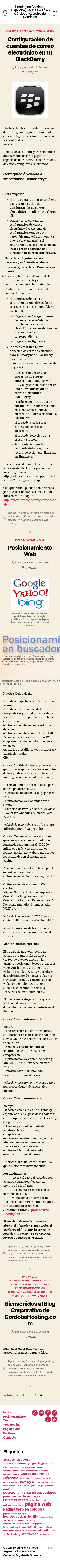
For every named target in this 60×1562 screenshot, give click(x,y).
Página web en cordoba (35, 1364)
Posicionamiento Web (30, 551)
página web (14, 1253)
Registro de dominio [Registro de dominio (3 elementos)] (17, 1516)
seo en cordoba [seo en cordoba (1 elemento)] (46, 1517)
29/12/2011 (32, 72)
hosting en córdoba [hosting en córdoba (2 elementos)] (43, 1482)
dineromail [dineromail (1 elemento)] (24, 1479)
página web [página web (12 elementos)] (38, 1504)
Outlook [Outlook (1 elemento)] (26, 1486)
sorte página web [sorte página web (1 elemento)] (37, 1524)
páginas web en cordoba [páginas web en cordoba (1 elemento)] (13, 1505)
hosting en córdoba (32, 519)
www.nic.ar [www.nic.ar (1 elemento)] (44, 1535)
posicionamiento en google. (23, 1372)
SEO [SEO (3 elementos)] (35, 1516)
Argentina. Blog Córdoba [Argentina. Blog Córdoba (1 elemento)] (13, 1467)
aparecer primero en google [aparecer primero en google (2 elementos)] (19, 1463)
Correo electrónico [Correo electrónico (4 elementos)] (35, 1474)
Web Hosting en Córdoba (32, 1375)
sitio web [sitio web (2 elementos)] (20, 1520)
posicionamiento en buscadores (26, 1368)
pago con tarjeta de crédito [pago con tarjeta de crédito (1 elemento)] (42, 1486)
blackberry (14, 512)
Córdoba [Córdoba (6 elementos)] (10, 1478)
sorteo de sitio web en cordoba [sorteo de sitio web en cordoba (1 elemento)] (16, 1524)
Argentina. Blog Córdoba (22, 1361)
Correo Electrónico (20, 31)
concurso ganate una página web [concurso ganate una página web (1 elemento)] (34, 1471)
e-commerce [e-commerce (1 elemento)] (36, 1479)
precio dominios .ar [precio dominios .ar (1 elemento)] (38, 1500)
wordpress (40, 1295)
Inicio (6, 1412)
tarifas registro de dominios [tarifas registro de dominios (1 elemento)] (14, 1527)
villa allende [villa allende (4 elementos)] (46, 1530)
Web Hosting (45, 31)
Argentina (36, 1246)
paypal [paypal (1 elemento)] (5, 1489)
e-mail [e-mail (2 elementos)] (46, 1478)
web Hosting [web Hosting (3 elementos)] (11, 1534)
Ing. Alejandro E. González (34, 67)
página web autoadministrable (29, 1280)
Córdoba (45, 1249)
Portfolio (9, 1433)
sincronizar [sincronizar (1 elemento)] (8, 1520)
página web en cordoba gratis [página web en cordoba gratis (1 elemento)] (15, 1514)
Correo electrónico (34, 516)
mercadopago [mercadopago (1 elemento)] (9, 1486)
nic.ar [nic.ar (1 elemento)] (18, 1486)
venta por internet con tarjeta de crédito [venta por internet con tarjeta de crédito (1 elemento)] (19, 1531)
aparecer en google (19, 1246)
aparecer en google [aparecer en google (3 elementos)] (16, 1459)
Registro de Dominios (30, 1288)
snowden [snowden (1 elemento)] (31, 1520)
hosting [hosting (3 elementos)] (25, 1482)
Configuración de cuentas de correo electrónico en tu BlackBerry (30, 49)
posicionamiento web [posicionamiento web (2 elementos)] (15, 1499)
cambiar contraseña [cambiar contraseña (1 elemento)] (33, 1467)
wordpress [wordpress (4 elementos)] (30, 1534)
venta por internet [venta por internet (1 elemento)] (45, 1527)
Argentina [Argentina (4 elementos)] (44, 1463)
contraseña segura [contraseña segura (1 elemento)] (11, 1474)
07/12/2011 (32, 567)
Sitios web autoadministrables (30, 1292)
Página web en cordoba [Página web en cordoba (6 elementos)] (23, 1509)
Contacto (9, 1437)
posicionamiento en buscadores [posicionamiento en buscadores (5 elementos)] (29, 1492)
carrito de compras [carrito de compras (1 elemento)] (11, 1471)
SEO (24, 1260)
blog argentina (45, 1361)
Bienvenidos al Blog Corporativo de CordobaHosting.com (30, 1313)
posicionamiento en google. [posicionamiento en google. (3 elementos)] (22, 1496)
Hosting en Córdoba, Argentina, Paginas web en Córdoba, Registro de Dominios (30, 12)
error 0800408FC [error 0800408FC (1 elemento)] (11, 1482)
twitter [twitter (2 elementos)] (32, 1526)
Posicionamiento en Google (30, 1284)
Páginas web (11, 1429)
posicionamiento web (30, 539)
